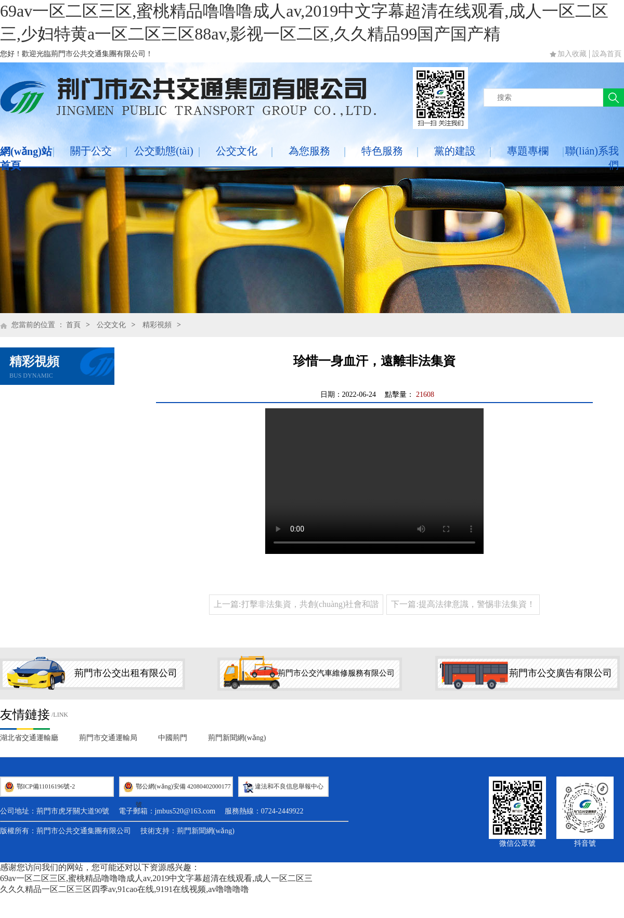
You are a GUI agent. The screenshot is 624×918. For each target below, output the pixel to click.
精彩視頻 (157, 325)
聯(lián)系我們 (592, 158)
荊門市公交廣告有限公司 (560, 673)
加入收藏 (572, 54)
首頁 (73, 325)
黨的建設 (455, 151)
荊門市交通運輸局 (108, 738)
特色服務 (382, 151)
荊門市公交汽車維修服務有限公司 (336, 673)
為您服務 (309, 151)
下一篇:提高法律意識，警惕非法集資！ (463, 604)
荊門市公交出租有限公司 (125, 673)
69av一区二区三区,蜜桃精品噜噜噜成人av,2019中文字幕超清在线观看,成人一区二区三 (156, 878)
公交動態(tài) (163, 151)
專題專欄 (528, 151)
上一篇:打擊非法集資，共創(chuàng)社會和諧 (296, 604)
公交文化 (236, 151)
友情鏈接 (25, 714)
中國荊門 (172, 738)
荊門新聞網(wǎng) (237, 738)
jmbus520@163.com (185, 811)
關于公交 (91, 151)
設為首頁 (606, 54)
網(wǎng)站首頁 (26, 158)
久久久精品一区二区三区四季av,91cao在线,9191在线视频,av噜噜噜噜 (124, 889)
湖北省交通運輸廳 (29, 738)
